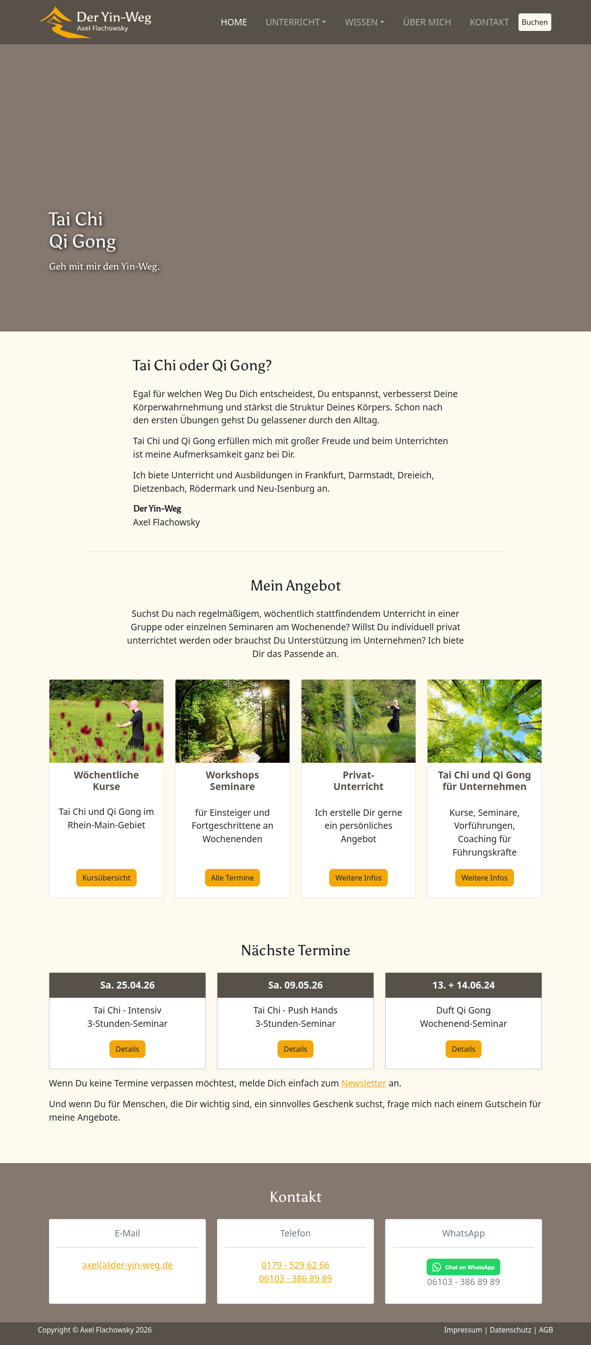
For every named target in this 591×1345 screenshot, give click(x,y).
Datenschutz (510, 1330)
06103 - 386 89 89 (295, 1278)
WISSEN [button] (361, 22)
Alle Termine (232, 878)
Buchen (535, 22)
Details (127, 1049)
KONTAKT (489, 22)
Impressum (463, 1330)
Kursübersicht (106, 878)
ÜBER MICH (427, 22)
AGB (546, 1330)
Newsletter (363, 1083)
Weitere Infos (358, 878)
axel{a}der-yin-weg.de (127, 1265)
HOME (234, 22)
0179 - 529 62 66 (296, 1265)
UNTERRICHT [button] (292, 22)
